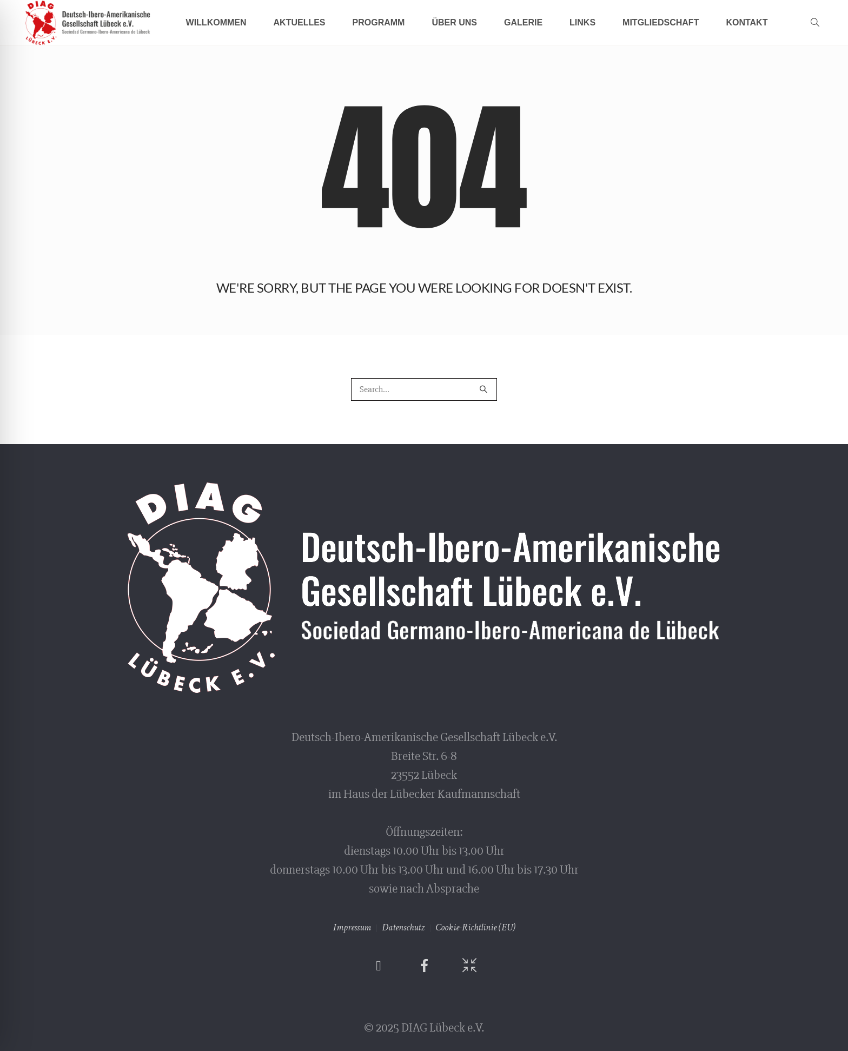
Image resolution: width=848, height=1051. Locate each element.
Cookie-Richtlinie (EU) (475, 927)
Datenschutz (403, 927)
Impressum (352, 927)
